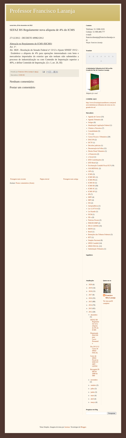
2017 (91, 295)
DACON (91, 140)
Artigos (90, 122)
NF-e (90, 217)
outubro (93, 385)
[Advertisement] (44, 159)
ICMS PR (91, 180)
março (93, 402)
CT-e (89, 134)
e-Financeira (92, 154)
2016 (91, 298)
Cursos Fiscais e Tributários (97, 137)
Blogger (83, 427)
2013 (91, 308)
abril (92, 399)
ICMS (90, 174)
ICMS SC (91, 189)
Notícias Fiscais (93, 220)
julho (92, 389)
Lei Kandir (92, 211)
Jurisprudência (93, 206)
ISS (89, 203)
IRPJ (89, 200)
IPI (89, 194)
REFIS (90, 229)
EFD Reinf (92, 163)
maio (92, 395)
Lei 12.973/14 (93, 209)
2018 (91, 291)
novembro (94, 380)
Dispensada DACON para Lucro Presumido (94, 338)
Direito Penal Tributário (96, 151)
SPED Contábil (93, 243)
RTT (89, 237)
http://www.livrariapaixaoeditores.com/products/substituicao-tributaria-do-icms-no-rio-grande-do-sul (101, 105)
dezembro (94, 315)
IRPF (90, 197)
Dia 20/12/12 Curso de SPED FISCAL (94, 350)
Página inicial (44, 179)
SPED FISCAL (93, 246)
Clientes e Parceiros (95, 128)
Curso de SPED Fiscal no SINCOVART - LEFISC (94, 361)
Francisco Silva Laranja (110, 296)
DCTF (90, 143)
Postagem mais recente (18, 179)
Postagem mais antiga (70, 179)
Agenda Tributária (94, 120)
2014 (91, 305)
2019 (91, 288)
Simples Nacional (94, 240)
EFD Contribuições (94, 160)
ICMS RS (22, 75)
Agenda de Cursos (94, 117)
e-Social (91, 157)
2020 (91, 284)
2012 (91, 312)
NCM (90, 214)
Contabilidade (93, 131)
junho (93, 392)
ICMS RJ (91, 183)
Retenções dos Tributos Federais (99, 234)
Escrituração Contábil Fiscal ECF (99, 165)
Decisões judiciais (94, 145)
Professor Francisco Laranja (42, 11)
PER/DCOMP (93, 223)
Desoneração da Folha (95, 148)
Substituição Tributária (96, 249)
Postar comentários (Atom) (25, 183)
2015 (91, 301)
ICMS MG (91, 177)
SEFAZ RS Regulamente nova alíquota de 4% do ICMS (94, 325)
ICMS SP (91, 191)
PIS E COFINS (93, 226)
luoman (67, 427)
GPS (89, 171)
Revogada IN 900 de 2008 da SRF (94, 372)
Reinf (90, 232)
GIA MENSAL (93, 168)
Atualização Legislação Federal (99, 125)
